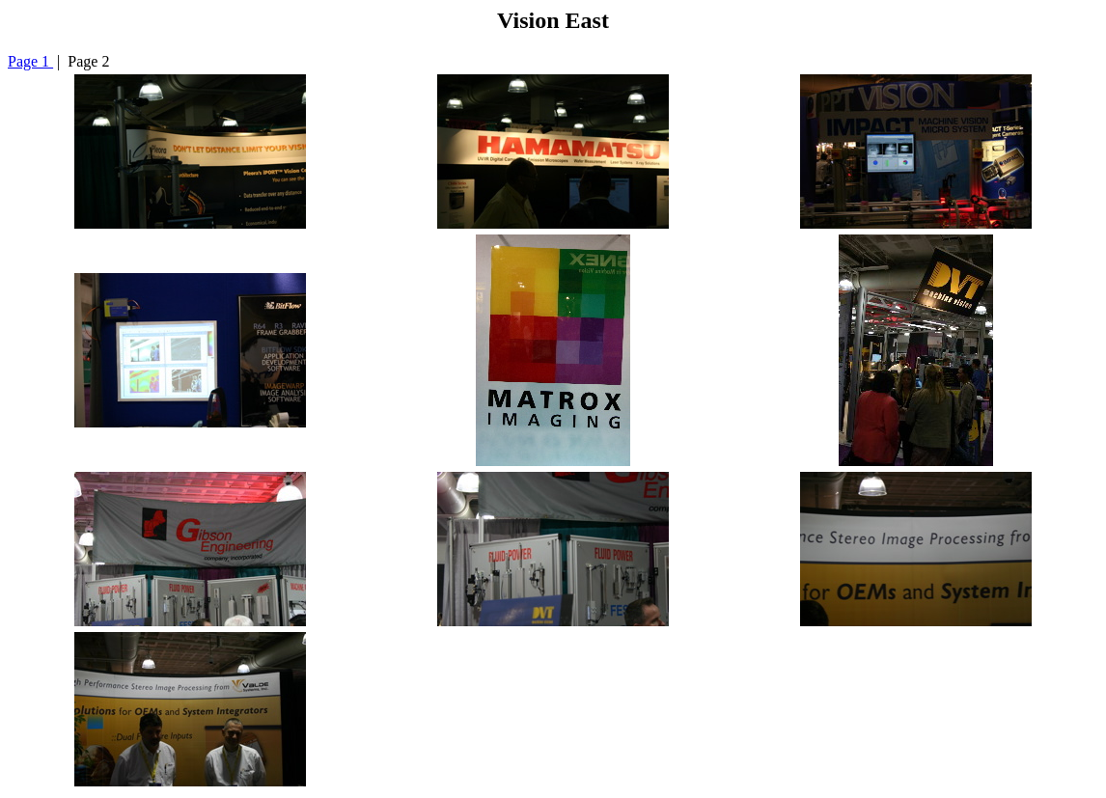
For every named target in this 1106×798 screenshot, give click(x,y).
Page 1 (30, 61)
